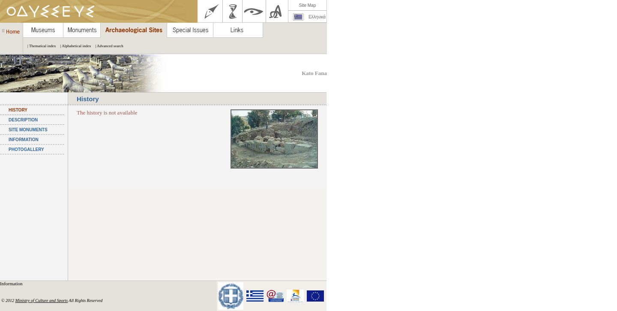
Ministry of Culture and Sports (41, 300)
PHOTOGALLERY (26, 149)
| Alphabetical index (73, 46)
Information (12, 283)
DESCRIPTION (23, 120)
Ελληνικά (317, 17)
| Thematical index (39, 46)
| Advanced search (107, 46)
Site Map (307, 5)
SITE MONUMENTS (28, 129)
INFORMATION (24, 139)
